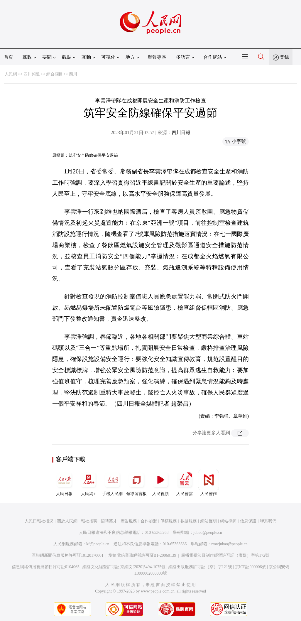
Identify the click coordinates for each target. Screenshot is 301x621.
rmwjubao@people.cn (229, 544)
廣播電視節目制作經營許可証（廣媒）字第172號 (225, 555)
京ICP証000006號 (250, 567)
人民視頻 (160, 483)
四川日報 (181, 132)
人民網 (11, 74)
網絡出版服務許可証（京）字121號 (200, 567)
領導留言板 (136, 483)
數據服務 (188, 521)
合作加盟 (149, 521)
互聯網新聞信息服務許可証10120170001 (68, 555)
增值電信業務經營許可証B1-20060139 (142, 555)
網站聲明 (208, 521)
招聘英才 (109, 521)
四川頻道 (31, 74)
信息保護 (248, 521)
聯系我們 (268, 521)
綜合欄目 (54, 74)
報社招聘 (89, 521)
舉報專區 (157, 57)
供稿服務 (168, 521)
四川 (73, 74)
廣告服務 (129, 521)
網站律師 (228, 521)
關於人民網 (67, 521)
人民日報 (64, 483)
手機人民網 (112, 483)
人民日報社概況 (39, 521)
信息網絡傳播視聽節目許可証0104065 (46, 567)
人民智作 (208, 483)
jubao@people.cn (207, 532)
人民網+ (88, 483)
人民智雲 (184, 483)
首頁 (8, 57)
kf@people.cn (97, 544)
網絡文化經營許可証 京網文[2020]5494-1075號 (124, 567)
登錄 (284, 57)
